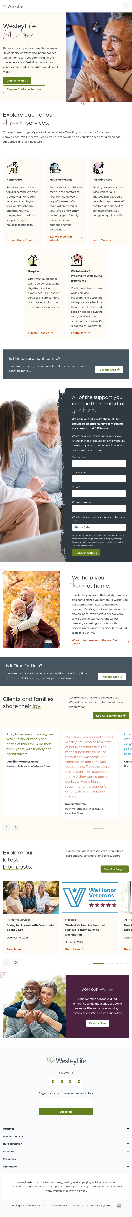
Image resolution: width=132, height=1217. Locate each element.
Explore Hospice (38, 332)
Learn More (100, 240)
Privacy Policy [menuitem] (59, 1205)
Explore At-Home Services (24, 89)
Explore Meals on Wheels (61, 238)
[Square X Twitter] (61, 1081)
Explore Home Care (19, 240)
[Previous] (6, 827)
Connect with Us (17, 80)
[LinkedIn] (78, 1081)
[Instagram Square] (70, 1081)
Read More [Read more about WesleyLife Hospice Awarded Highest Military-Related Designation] (72, 949)
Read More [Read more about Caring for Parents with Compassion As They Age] (13, 949)
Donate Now (97, 1023)
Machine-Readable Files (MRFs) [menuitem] (92, 1205)
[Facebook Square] (53, 1081)
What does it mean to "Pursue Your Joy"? (95, 641)
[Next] (15, 827)
